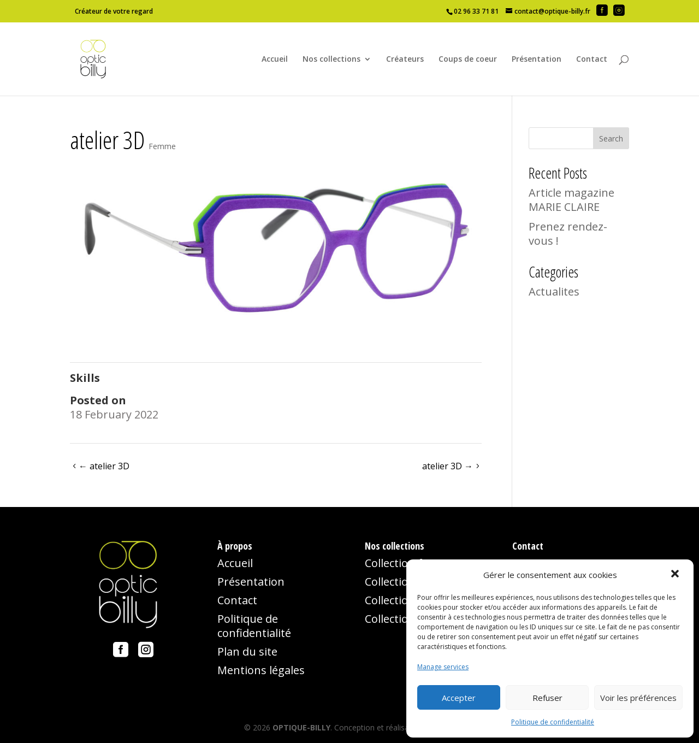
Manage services (443, 666)
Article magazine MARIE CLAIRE (571, 199)
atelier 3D (104, 466)
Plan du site (247, 651)
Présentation (536, 59)
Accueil (275, 59)
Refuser (547, 697)
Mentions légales (261, 670)
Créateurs (405, 59)
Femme (162, 146)
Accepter (459, 697)
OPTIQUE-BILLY (301, 727)
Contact (591, 59)
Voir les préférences (638, 697)
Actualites (554, 291)
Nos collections (331, 59)
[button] (676, 574)
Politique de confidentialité (552, 722)
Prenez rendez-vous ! (568, 233)
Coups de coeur (468, 59)
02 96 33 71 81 (476, 11)
